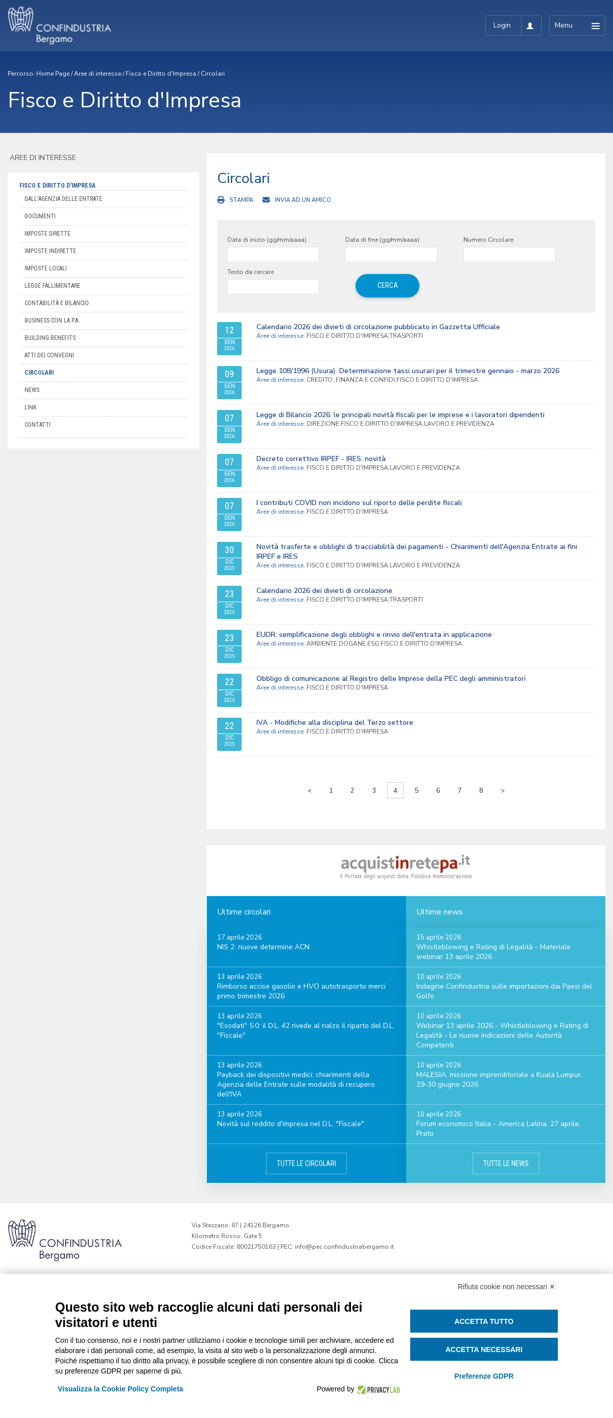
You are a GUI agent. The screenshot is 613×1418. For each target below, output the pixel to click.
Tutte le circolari (306, 1163)
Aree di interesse (97, 74)
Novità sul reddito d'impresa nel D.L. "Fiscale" (290, 1124)
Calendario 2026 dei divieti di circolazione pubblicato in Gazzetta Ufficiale (378, 327)
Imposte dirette (47, 233)
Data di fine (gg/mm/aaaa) (382, 240)
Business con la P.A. (52, 320)
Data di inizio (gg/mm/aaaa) (266, 240)
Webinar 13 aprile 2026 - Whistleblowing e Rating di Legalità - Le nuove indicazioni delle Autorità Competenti (502, 1035)
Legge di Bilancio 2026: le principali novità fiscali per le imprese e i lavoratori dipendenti (400, 415)
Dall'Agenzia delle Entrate (63, 198)
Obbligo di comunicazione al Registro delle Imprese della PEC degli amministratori (391, 678)
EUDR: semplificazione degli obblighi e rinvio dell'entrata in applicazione (374, 634)
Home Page (52, 74)
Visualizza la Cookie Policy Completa (120, 1389)
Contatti (38, 424)
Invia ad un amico (303, 200)
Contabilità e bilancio (57, 303)
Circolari (213, 74)
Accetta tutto (484, 1321)
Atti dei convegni (49, 355)
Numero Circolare (488, 240)
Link (30, 407)
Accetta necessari (484, 1349)
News (32, 390)
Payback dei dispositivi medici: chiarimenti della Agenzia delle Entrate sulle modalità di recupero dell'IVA (296, 1084)
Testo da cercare (250, 272)
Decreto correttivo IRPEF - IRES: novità (321, 459)
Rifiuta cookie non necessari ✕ (506, 1287)
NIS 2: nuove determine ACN (263, 947)
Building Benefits (50, 337)
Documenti (40, 216)
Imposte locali (46, 268)
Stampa (241, 200)
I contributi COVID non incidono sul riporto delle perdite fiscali (359, 503)
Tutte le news (506, 1163)
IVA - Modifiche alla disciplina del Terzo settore (334, 722)
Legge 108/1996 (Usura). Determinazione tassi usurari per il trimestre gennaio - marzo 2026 (407, 371)
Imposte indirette (50, 251)
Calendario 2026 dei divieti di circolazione (324, 591)
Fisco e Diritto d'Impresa (161, 74)
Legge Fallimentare (52, 285)
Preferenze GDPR (483, 1376)
